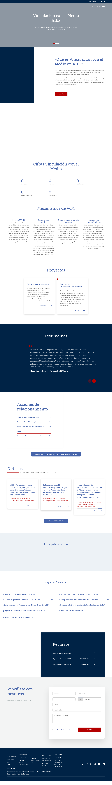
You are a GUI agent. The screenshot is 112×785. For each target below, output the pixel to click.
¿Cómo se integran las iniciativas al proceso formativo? (79, 598)
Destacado (89, 511)
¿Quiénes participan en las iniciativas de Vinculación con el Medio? (24, 615)
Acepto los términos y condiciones (64, 740)
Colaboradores (14, 508)
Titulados (12, 510)
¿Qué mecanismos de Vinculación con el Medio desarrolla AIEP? (26, 609)
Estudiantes (29, 508)
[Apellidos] (89, 703)
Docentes (22, 508)
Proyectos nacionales (33, 292)
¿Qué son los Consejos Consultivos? (71, 614)
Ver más (61, 94)
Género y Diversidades (61, 510)
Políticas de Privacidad (44, 775)
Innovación (46, 512)
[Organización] (76, 720)
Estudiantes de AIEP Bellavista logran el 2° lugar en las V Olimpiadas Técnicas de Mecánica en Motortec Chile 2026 (55, 500)
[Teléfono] (92, 709)
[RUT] (64, 709)
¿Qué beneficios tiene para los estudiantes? (18, 621)
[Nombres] (64, 703)
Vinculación (19, 510)
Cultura (19, 441)
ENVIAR (89, 740)
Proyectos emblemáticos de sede (70, 293)
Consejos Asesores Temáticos (28, 427)
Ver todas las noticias (56, 531)
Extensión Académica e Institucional (30, 446)
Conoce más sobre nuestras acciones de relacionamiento (56, 464)
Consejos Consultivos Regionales (29, 432)
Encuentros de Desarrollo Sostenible (30, 437)
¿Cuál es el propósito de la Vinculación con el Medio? (22, 604)
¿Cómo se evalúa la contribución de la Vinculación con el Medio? (82, 609)
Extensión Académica (49, 510)
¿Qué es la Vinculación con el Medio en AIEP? (19, 598)
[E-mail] (76, 714)
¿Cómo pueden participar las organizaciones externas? (79, 604)
